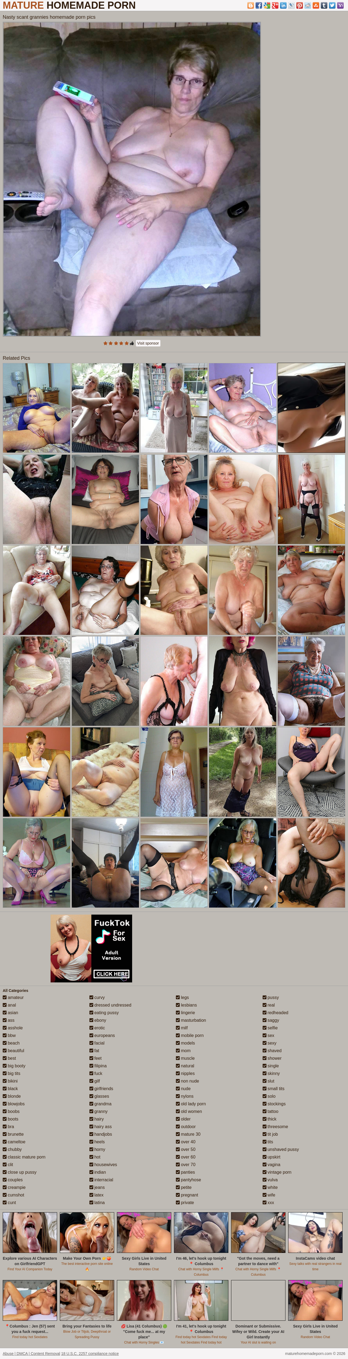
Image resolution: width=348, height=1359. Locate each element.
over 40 (185, 1142)
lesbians (186, 1005)
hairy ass (100, 1126)
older (183, 1119)
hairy (96, 1119)
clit (8, 1164)
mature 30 (188, 1134)
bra (8, 1126)
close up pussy (19, 1172)
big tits (11, 1073)
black (10, 1088)
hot (95, 1157)
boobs (11, 1111)
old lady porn (191, 1104)
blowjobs (14, 1104)
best (9, 1058)
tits (268, 1142)
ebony (97, 1020)
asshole (13, 1028)
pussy (271, 997)
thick (269, 1119)
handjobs (100, 1134)
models (185, 1043)
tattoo (270, 1111)
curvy (97, 997)
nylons (185, 1096)
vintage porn (277, 1172)
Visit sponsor (148, 343)
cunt (9, 1202)
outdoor (186, 1126)
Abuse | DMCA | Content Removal (31, 1353)
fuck (95, 1073)
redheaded (275, 1012)
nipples (185, 1073)
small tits (274, 1088)
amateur (13, 997)
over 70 (185, 1164)
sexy (269, 1043)
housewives (103, 1164)
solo (269, 1096)
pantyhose (188, 1179)
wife (269, 1195)
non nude (187, 1081)
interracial (101, 1179)
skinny (271, 1073)
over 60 (185, 1157)
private (185, 1202)
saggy (271, 1020)
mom (183, 1050)
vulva (270, 1179)
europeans (102, 1035)
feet (95, 1058)
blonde (12, 1096)
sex (268, 1035)
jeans (97, 1187)
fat (94, 1050)
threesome (275, 1126)
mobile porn (190, 1035)
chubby (12, 1149)
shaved (272, 1050)
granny (98, 1111)
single (271, 1066)
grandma (100, 1104)
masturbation (191, 1020)
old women (189, 1111)
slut (268, 1081)
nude (183, 1088)
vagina (272, 1164)
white (270, 1187)
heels (97, 1142)
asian (10, 1012)
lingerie (185, 1012)
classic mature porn (24, 1157)
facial (97, 1043)
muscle (185, 1058)
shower (272, 1058)
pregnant (187, 1195)
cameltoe (14, 1142)
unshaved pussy (281, 1149)
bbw (9, 1035)
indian (97, 1172)
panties (185, 1172)
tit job (270, 1134)
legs (182, 997)
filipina (98, 1066)
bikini (10, 1081)
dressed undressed (110, 1005)
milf (182, 1028)
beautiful (13, 1050)
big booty (14, 1066)
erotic (97, 1028)
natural (185, 1066)
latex (96, 1195)
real (269, 1005)
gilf (94, 1081)
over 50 (185, 1149)
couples (13, 1179)
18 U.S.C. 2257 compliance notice (90, 1353)
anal (9, 1005)
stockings (274, 1104)
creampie (14, 1187)
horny (97, 1149)
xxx (268, 1202)
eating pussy (104, 1012)
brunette (13, 1134)
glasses (99, 1096)
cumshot (13, 1195)
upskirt (272, 1157)
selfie (270, 1028)
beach (11, 1043)
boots (10, 1119)
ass (8, 1020)
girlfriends (101, 1088)
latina (97, 1202)
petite (184, 1187)
